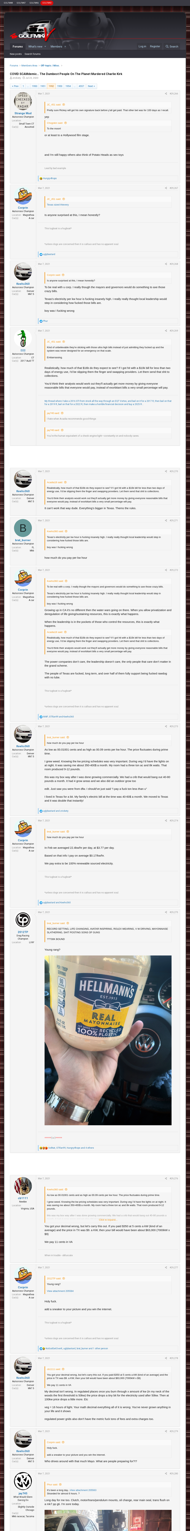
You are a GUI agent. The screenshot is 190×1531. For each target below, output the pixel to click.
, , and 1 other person (77, 1348)
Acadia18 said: (55, 482)
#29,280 (174, 1473)
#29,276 (174, 1178)
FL (33, 547)
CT (32, 357)
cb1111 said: (54, 1369)
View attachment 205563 (83, 1490)
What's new (35, 46)
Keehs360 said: (55, 531)
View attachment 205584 (60, 1291)
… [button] (28, 86)
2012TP (23, 932)
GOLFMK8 (8, 3)
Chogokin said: (55, 123)
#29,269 (174, 330)
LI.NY (31, 942)
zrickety (16, 77)
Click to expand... (108, 1219)
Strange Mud (23, 113)
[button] (45, 46)
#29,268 (174, 264)
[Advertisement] (95, 456)
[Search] (172, 46)
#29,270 (174, 471)
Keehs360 (23, 284)
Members (56, 46)
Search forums (32, 54)
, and (58, 716)
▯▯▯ (23, 350)
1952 (51, 86)
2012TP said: (54, 1278)
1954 (68, 86)
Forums (18, 46)
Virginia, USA (27, 1208)
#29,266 (174, 93)
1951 (42, 86)
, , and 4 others (71, 1148)
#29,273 (174, 726)
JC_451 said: (54, 104)
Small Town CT (26, 123)
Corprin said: (54, 275)
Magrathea (28, 215)
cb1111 (23, 1198)
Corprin (23, 207)
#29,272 (174, 570)
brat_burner (23, 540)
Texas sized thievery (58, 204)
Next (90, 86)
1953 (59, 86)
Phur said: (52, 1484)
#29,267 (174, 188)
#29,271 (174, 520)
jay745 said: (53, 413)
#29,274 (174, 820)
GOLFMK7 (21, 3)
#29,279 (174, 1431)
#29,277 (174, 1267)
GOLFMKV (46, 3)
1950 (34, 86)
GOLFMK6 (34, 3)
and (55, 811)
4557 (81, 86)
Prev (16, 86)
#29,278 (174, 1358)
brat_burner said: (56, 737)
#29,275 (174, 912)
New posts (16, 54)
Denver (30, 291)
